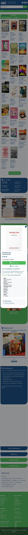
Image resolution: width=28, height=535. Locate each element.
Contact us (5, 275)
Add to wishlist (14, 266)
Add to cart (14, 263)
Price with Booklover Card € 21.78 (11, 269)
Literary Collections (10, 303)
